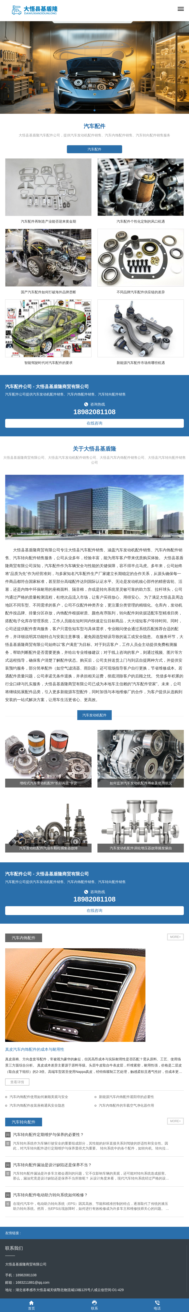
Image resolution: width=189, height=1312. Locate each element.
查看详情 (17, 1082)
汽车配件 (94, 149)
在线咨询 (94, 423)
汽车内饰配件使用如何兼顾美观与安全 (39, 1097)
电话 (157, 1305)
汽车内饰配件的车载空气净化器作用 (126, 1105)
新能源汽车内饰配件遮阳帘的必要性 (126, 1097)
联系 (94, 1305)
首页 (31, 1305)
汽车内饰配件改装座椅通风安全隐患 (37, 1105)
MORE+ (175, 937)
